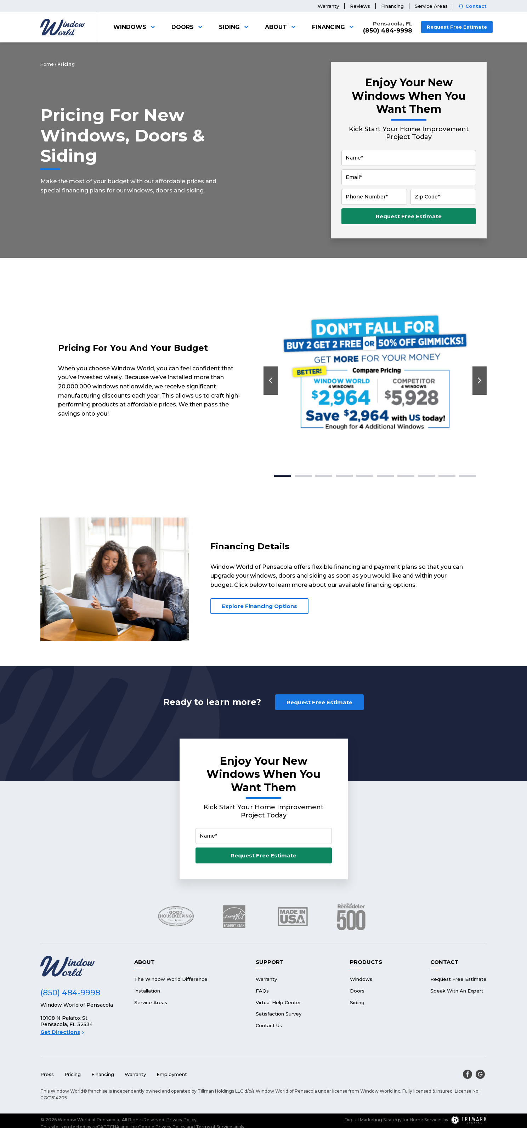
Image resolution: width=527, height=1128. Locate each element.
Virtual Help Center (278, 1002)
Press (47, 1074)
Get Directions (62, 1032)
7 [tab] (406, 476)
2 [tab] (303, 476)
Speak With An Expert (456, 991)
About (281, 27)
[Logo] (62, 27)
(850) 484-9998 (387, 31)
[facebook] (467, 1074)
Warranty (328, 6)
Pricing (72, 1074)
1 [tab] (283, 476)
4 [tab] (344, 476)
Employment (172, 1074)
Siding (235, 27)
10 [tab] (467, 476)
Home (47, 64)
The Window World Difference (171, 979)
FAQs (262, 991)
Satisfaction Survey (278, 1014)
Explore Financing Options (259, 606)
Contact (476, 6)
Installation (147, 991)
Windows (135, 27)
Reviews (360, 6)
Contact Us (269, 1025)
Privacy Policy (181, 1119)
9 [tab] (447, 476)
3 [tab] (323, 476)
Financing (392, 6)
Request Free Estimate (457, 27)
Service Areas (431, 6)
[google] (480, 1074)
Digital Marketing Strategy (373, 1119)
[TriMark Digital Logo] (469, 1120)
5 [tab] (365, 476)
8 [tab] (426, 476)
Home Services (426, 1119)
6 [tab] (385, 476)
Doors (188, 27)
